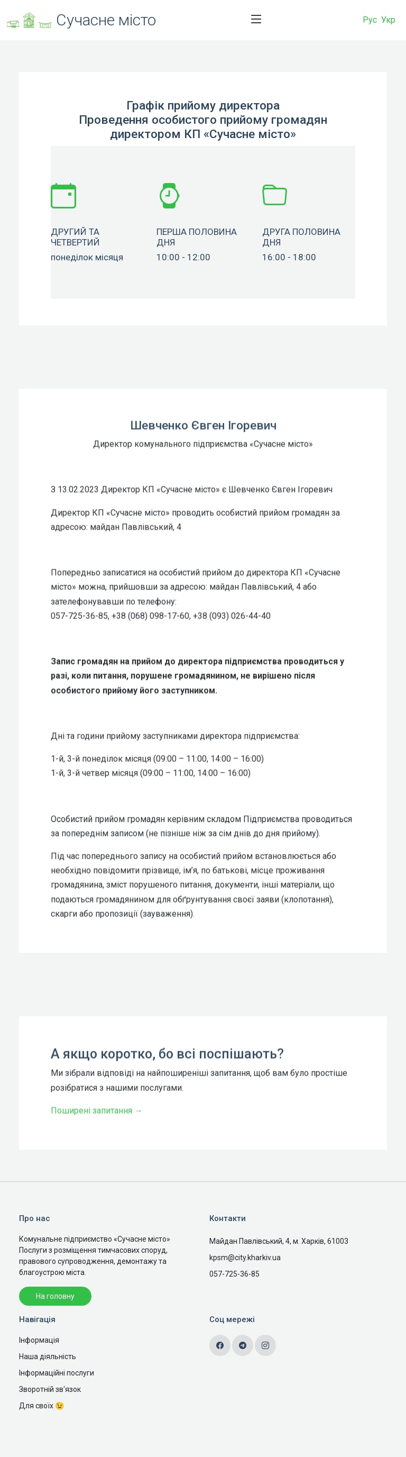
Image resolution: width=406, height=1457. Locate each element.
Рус (370, 20)
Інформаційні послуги (56, 1373)
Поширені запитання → (97, 1139)
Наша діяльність (47, 1356)
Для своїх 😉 (41, 1405)
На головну (55, 1296)
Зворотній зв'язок (50, 1389)
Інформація (39, 1340)
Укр (388, 20)
